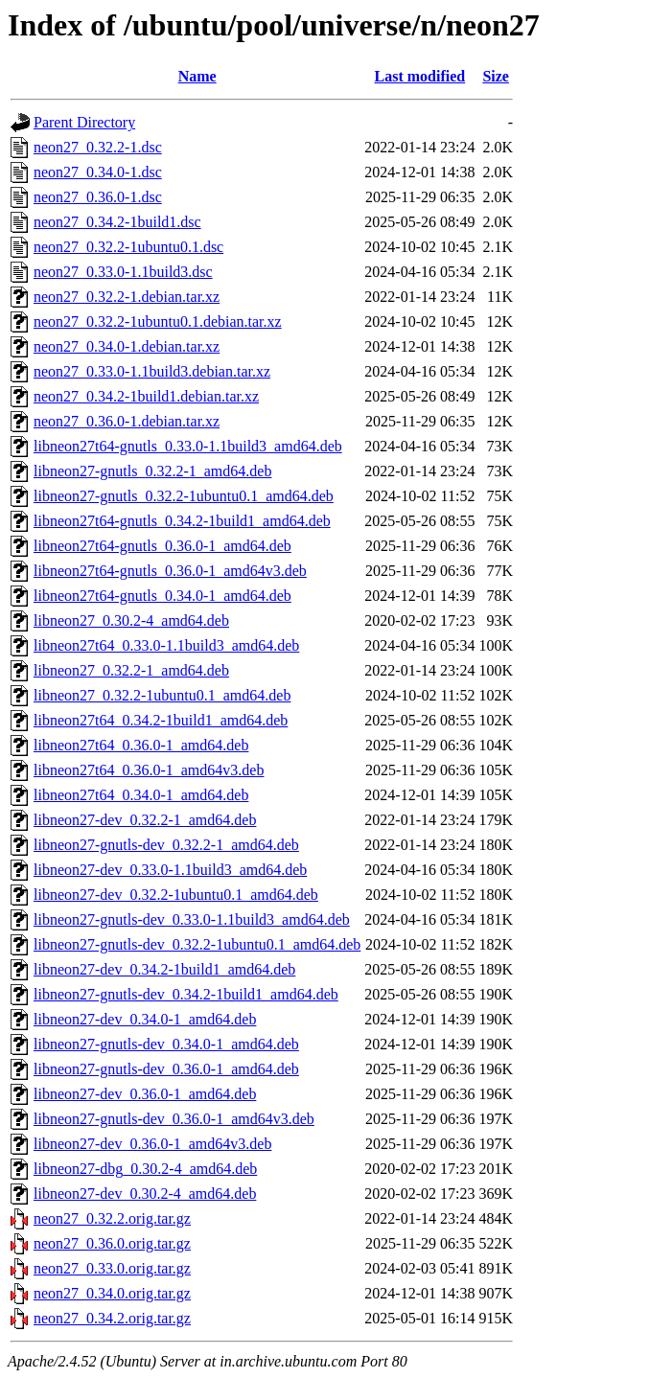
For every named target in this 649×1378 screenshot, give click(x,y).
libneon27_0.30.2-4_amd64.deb (131, 620)
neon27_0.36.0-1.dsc (98, 197)
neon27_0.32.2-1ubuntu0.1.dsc (128, 247)
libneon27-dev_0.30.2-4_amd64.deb (145, 1193)
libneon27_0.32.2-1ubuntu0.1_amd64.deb (162, 695)
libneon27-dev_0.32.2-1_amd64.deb (145, 820)
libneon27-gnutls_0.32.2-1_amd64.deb (152, 471)
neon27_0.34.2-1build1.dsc (117, 222)
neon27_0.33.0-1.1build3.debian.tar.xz (152, 371)
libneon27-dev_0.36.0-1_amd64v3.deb (152, 1144)
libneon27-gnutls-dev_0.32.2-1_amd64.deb (166, 845)
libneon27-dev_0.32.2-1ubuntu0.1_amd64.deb (176, 894)
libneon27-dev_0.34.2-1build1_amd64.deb (164, 969)
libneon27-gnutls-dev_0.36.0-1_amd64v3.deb (174, 1119)
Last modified (420, 76)
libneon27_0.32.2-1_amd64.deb (131, 670)
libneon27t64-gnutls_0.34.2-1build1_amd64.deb (182, 521)
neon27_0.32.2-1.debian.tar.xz (127, 296)
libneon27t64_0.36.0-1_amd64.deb (141, 745)
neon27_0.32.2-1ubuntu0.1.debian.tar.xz (158, 321)
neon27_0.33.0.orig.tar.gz (112, 1268)
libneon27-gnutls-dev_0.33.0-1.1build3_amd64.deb (192, 919)
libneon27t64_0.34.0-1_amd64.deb (141, 795)
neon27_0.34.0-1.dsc (98, 172)
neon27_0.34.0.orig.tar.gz (112, 1293)
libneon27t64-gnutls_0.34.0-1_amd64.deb (162, 595)
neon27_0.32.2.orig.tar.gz (112, 1218)
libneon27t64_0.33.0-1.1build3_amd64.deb (166, 645)
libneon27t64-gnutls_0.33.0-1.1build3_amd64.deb (188, 446)
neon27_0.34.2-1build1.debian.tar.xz (146, 396)
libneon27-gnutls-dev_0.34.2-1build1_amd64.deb (186, 994)
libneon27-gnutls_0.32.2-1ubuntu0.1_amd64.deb (184, 496)
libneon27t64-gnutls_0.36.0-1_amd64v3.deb (170, 571)
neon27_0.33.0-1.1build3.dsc (123, 272)
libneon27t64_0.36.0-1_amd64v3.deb (149, 770)
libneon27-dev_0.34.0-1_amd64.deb (145, 1019)
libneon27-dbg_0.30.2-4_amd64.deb (145, 1168)
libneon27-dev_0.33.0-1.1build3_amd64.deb (170, 869)
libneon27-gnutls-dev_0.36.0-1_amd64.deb (166, 1069)
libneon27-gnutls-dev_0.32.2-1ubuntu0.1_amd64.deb (197, 944)
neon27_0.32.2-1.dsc (98, 147)
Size (495, 76)
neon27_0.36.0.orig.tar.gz (112, 1243)
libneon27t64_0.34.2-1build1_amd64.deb (161, 720)
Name (197, 76)
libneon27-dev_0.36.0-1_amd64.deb (145, 1094)
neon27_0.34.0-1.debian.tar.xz (127, 346)
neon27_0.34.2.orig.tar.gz (112, 1318)
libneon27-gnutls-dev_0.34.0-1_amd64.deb (166, 1044)
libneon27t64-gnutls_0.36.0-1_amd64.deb (162, 546)
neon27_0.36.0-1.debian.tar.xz (127, 421)
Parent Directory (84, 122)
